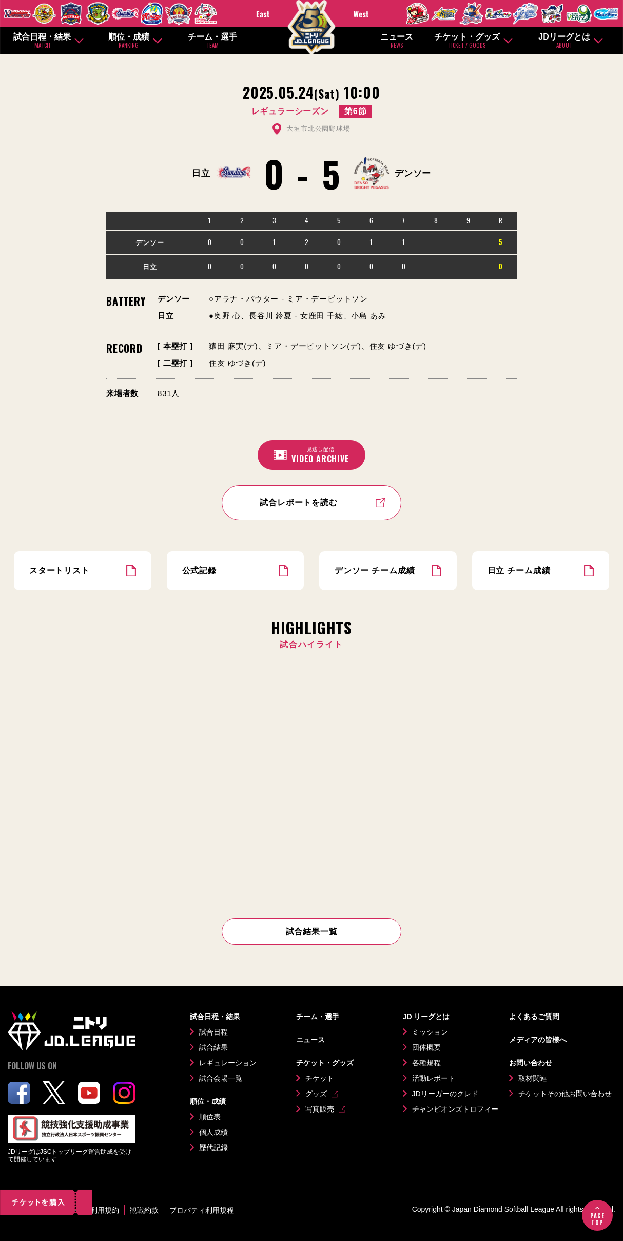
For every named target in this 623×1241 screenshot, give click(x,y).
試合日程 (213, 1032)
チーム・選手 (212, 40)
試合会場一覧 (220, 1078)
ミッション (430, 1032)
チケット (319, 1078)
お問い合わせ (530, 1063)
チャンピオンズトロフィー (455, 1109)
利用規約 (104, 1210)
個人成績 (213, 1132)
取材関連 (532, 1078)
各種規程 (426, 1063)
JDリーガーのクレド (445, 1093)
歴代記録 (213, 1147)
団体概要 (426, 1047)
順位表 (210, 1117)
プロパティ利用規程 (201, 1210)
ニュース (396, 40)
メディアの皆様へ (538, 1040)
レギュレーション (228, 1063)
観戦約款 (144, 1210)
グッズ (316, 1093)
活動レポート (433, 1078)
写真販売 (319, 1109)
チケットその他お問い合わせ (565, 1093)
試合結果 (213, 1047)
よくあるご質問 (534, 1016)
